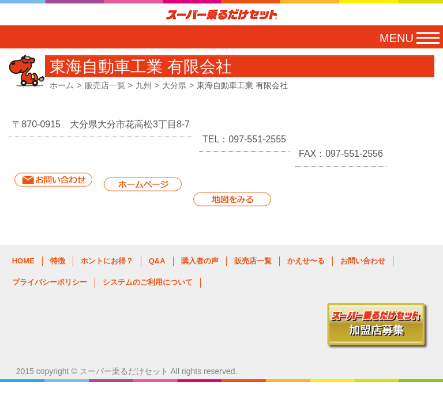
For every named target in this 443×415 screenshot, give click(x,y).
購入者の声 (200, 260)
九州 (144, 85)
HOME (23, 260)
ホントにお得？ (107, 260)
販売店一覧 (105, 85)
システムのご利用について (148, 282)
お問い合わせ (362, 260)
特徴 (57, 260)
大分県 (174, 85)
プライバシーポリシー (49, 282)
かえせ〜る (306, 260)
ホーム (62, 85)
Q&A (157, 260)
